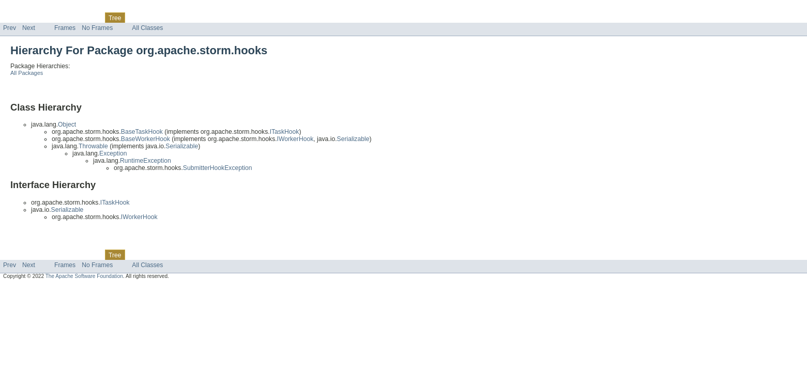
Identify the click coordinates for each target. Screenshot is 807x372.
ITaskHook (284, 131)
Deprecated (147, 17)
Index (177, 17)
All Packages (26, 73)
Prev (9, 28)
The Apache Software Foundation (84, 276)
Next (28, 28)
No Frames (97, 28)
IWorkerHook (295, 139)
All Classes (147, 28)
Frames (64, 28)
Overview (16, 17)
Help (197, 17)
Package (48, 17)
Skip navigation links (28, 8)
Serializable (353, 139)
